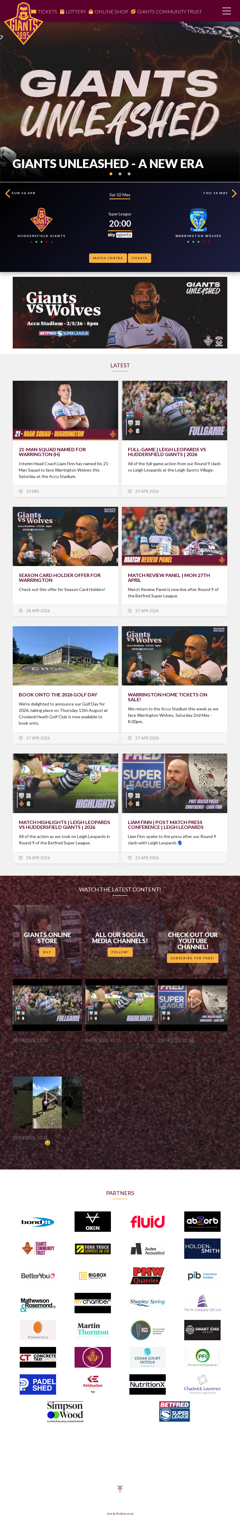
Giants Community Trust (169, 11)
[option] (120, 101)
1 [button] (111, 177)
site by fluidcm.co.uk (120, 1513)
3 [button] (129, 177)
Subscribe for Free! (193, 958)
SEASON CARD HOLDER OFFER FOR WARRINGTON (60, 577)
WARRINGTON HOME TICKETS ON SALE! (167, 697)
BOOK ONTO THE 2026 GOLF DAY (58, 694)
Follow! (120, 952)
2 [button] (120, 177)
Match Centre (108, 258)
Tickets (47, 11)
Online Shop (111, 11)
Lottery (76, 11)
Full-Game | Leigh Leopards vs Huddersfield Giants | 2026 (167, 451)
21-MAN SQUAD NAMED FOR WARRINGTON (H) (52, 451)
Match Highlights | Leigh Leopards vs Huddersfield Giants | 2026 (64, 824)
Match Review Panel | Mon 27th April (169, 577)
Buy (47, 952)
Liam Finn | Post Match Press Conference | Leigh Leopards (166, 824)
